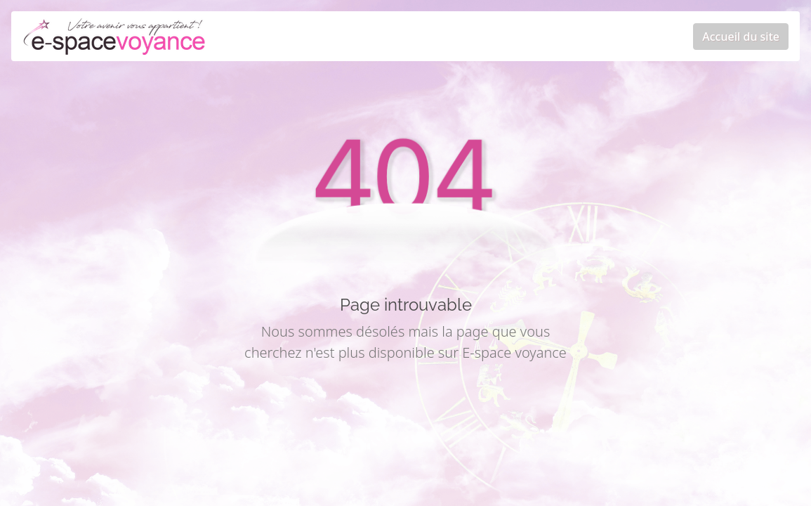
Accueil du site (740, 36)
